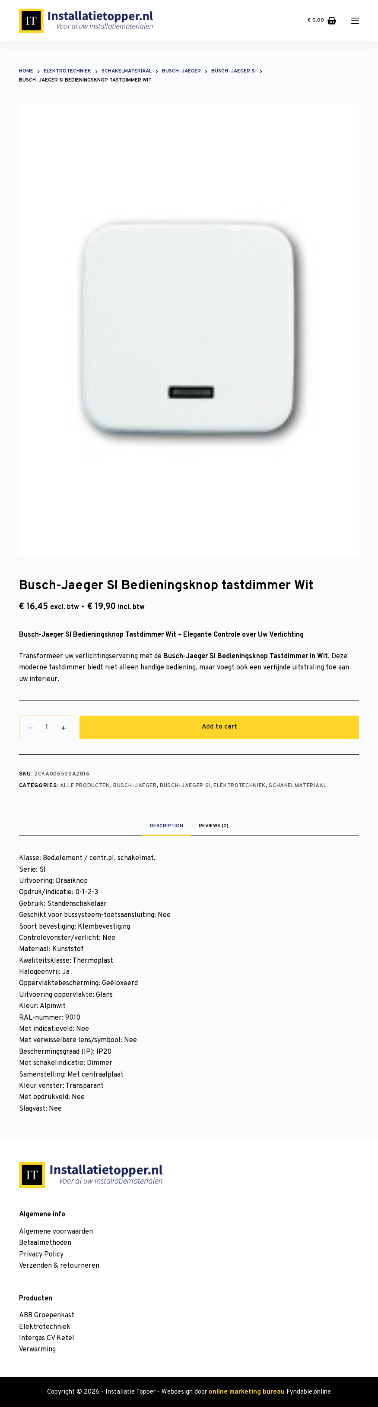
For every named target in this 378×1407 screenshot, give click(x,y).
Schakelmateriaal (298, 785)
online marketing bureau (247, 1392)
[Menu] (355, 21)
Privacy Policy (41, 1254)
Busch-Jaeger (135, 785)
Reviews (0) (214, 826)
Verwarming (37, 1349)
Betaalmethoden (45, 1243)
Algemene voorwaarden (56, 1232)
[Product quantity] (47, 727)
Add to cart (219, 727)
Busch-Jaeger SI (185, 785)
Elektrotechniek (239, 785)
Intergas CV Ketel (46, 1338)
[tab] (166, 826)
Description (166, 826)
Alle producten (85, 785)
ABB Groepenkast (46, 1315)
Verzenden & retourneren (59, 1266)
